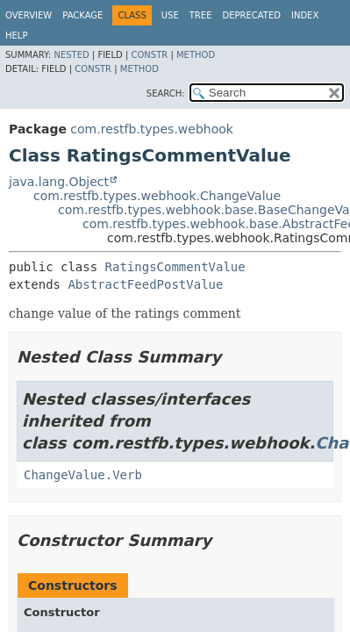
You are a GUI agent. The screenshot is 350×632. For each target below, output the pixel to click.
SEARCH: (165, 93)
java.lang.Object (59, 182)
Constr (149, 55)
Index (304, 15)
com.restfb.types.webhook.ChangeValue (157, 196)
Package (82, 15)
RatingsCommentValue (175, 267)
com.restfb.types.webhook (151, 129)
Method (195, 55)
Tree (200, 15)
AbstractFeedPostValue (145, 284)
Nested (71, 55)
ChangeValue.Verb (83, 475)
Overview (28, 15)
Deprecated (251, 15)
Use (170, 15)
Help (16, 35)
